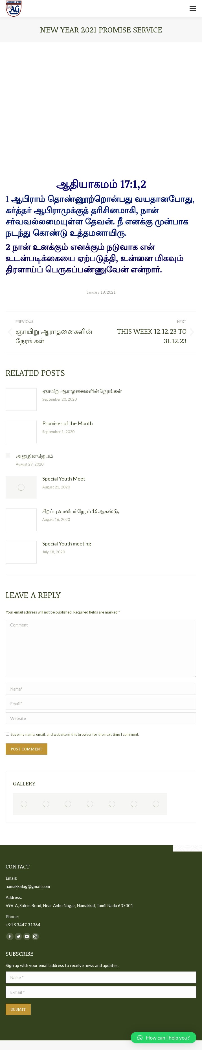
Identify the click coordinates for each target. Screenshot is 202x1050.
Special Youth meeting (66, 543)
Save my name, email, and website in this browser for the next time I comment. (75, 734)
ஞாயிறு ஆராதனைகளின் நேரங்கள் (82, 391)
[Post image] (21, 399)
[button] (163, 1037)
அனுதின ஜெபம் (34, 456)
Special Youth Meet (63, 478)
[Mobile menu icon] (192, 8)
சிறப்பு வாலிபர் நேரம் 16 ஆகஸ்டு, (80, 511)
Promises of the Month (67, 423)
